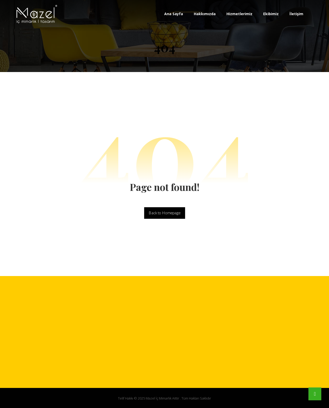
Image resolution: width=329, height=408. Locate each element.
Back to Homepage (164, 213)
